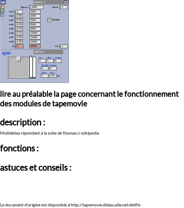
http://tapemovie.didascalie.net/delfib (106, 204)
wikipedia (90, 132)
